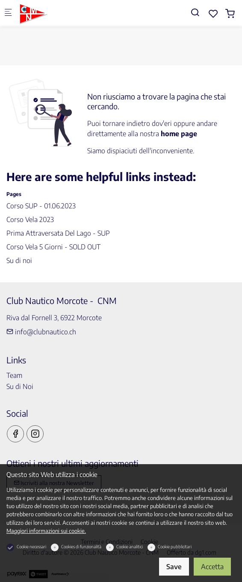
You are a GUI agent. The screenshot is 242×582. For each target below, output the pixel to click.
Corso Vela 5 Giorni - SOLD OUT (53, 247)
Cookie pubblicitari (175, 546)
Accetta (212, 566)
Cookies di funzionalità (81, 546)
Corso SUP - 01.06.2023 (41, 206)
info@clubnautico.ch (41, 332)
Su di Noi (19, 386)
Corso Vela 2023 (30, 219)
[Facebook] (15, 433)
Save (174, 566)
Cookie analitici (129, 546)
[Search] (195, 12)
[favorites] (213, 13)
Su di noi (19, 260)
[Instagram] (35, 433)
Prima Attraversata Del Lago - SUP (58, 233)
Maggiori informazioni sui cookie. (46, 530)
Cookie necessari (31, 546)
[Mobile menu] (8, 13)
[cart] (230, 13)
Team (14, 375)
